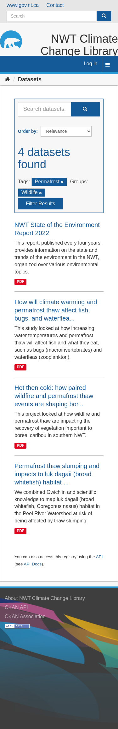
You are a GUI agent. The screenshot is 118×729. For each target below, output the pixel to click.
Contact (55, 5)
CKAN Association (25, 616)
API (99, 556)
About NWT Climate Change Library (45, 598)
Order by (27, 131)
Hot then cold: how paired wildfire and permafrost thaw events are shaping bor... (53, 396)
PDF (20, 282)
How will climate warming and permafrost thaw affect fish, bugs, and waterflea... (55, 310)
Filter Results (40, 203)
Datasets (30, 79)
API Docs (33, 564)
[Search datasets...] (44, 109)
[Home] (7, 79)
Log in (91, 63)
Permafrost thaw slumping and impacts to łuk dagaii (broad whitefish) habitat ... (56, 474)
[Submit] (104, 16)
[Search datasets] (59, 16)
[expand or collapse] (107, 65)
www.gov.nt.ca (23, 5)
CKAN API (16, 607)
